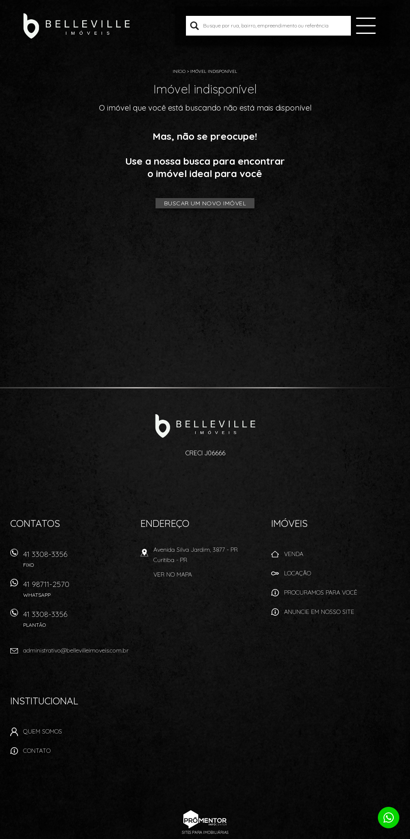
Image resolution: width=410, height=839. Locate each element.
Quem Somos (42, 731)
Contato (37, 751)
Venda (293, 554)
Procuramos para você (320, 592)
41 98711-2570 (76, 591)
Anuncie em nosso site (319, 612)
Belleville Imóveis (205, 425)
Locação (297, 573)
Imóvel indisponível (213, 71)
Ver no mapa (172, 574)
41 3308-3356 (76, 561)
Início (179, 71)
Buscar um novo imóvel (205, 203)
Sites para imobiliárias (205, 832)
